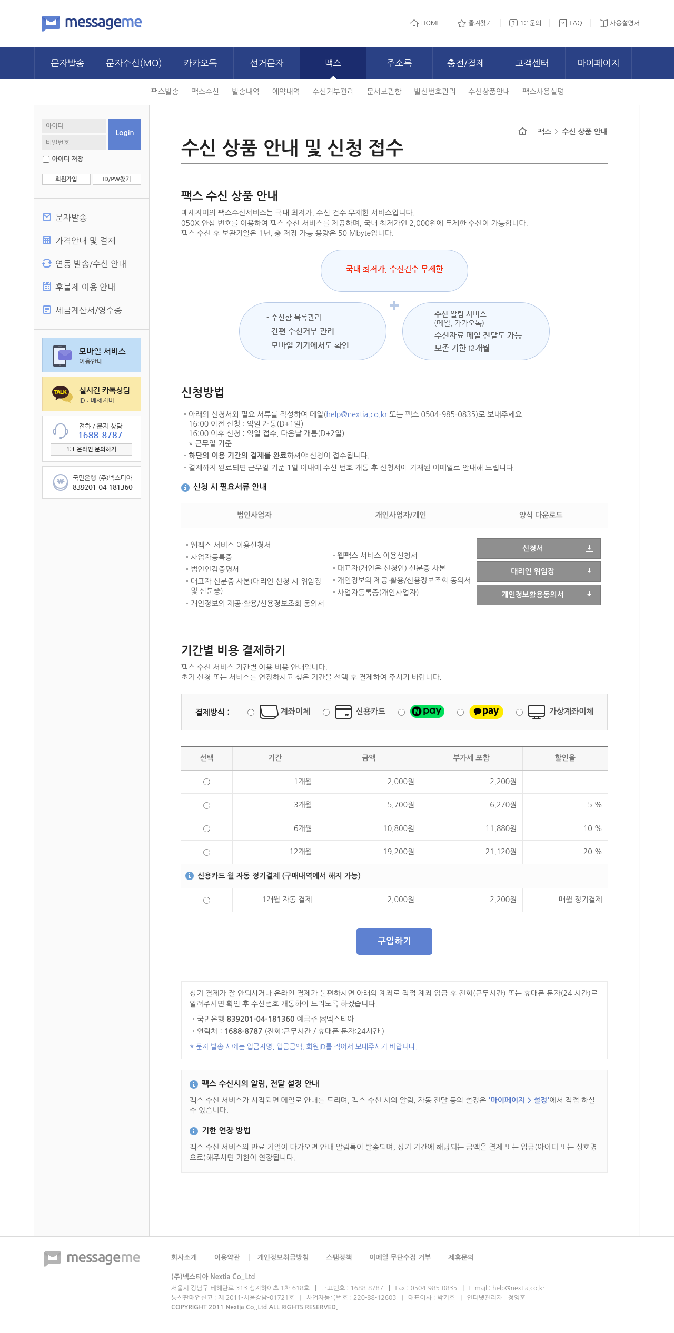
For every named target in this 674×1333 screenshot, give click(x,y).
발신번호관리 (434, 91)
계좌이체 (295, 711)
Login (124, 132)
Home (522, 131)
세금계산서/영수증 (88, 310)
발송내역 (246, 91)
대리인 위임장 (532, 571)
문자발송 (68, 62)
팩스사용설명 (543, 91)
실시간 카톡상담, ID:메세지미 (91, 394)
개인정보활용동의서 (532, 594)
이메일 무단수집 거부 (400, 1257)
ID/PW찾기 (117, 179)
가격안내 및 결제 (85, 240)
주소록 (399, 62)
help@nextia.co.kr (357, 414)
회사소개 (184, 1257)
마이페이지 (599, 62)
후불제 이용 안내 (85, 287)
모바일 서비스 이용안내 (91, 355)
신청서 (532, 548)
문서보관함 (384, 91)
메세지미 (92, 24)
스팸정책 (339, 1257)
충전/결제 (465, 62)
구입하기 (394, 941)
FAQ (575, 23)
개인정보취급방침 (283, 1257)
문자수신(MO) (134, 62)
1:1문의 (531, 23)
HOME (431, 23)
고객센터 (532, 62)
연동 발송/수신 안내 (90, 264)
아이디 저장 (67, 159)
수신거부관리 (333, 91)
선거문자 (267, 62)
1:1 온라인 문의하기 (91, 449)
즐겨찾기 (480, 23)
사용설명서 (625, 23)
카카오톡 (200, 62)
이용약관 (227, 1257)
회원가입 (66, 179)
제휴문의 (461, 1257)
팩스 (333, 62)
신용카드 (370, 711)
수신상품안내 (489, 91)
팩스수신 (206, 91)
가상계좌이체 (571, 711)
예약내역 (286, 91)
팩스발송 (165, 91)
